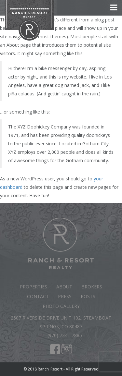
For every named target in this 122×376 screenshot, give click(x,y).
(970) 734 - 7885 (64, 335)
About (64, 287)
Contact (38, 296)
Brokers (91, 287)
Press (65, 296)
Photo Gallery (61, 306)
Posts (88, 296)
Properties (33, 287)
